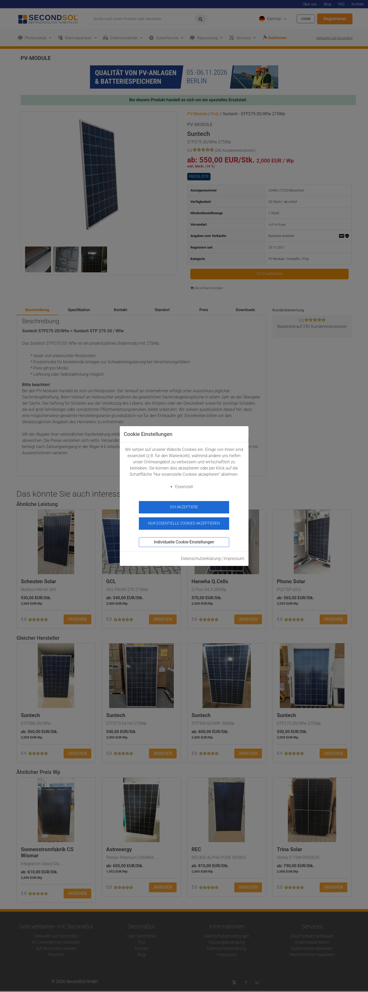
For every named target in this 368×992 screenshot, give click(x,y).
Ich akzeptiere (184, 507)
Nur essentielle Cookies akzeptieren (184, 521)
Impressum (233, 555)
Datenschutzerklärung (201, 555)
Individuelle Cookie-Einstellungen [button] (184, 539)
